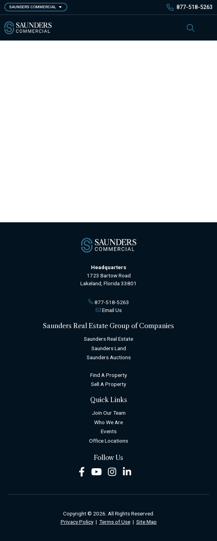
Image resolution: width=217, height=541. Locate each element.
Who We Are (108, 422)
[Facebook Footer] (82, 471)
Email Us (112, 310)
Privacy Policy (77, 522)
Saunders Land (108, 348)
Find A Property (108, 375)
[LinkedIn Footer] (127, 471)
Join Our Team (109, 413)
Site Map (146, 522)
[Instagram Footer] (112, 471)
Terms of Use (114, 522)
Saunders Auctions (109, 357)
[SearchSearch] (191, 27)
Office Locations (108, 441)
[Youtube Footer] (96, 471)
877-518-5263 (194, 7)
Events (109, 431)
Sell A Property (108, 384)
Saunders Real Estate (108, 339)
